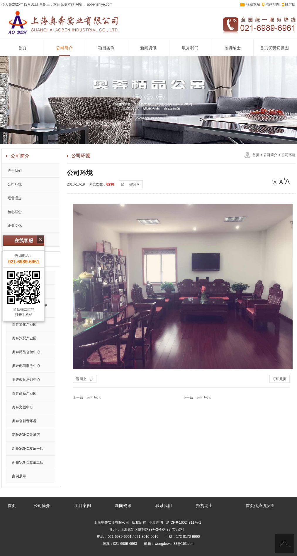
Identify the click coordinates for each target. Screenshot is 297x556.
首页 (22, 48)
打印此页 (279, 379)
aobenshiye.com (99, 4)
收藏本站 (253, 4)
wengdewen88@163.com (174, 544)
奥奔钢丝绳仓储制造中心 (29, 308)
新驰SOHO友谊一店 (27, 449)
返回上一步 (85, 379)
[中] (281, 181)
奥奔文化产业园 (24, 324)
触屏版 (290, 4)
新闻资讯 (148, 48)
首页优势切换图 (274, 48)
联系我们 (190, 48)
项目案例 (106, 48)
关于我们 (15, 171)
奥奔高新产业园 (24, 393)
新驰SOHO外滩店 (26, 435)
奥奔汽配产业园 (24, 338)
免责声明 (156, 522)
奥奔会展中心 (22, 291)
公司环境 (288, 155)
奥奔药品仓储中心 (26, 352)
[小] (275, 181)
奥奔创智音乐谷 (24, 421)
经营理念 (15, 198)
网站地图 (273, 4)
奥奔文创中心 (22, 407)
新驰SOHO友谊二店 (27, 462)
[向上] (284, 543)
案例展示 (19, 476)
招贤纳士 (232, 48)
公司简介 (64, 48)
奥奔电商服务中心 (26, 366)
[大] (287, 181)
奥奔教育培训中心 (26, 380)
